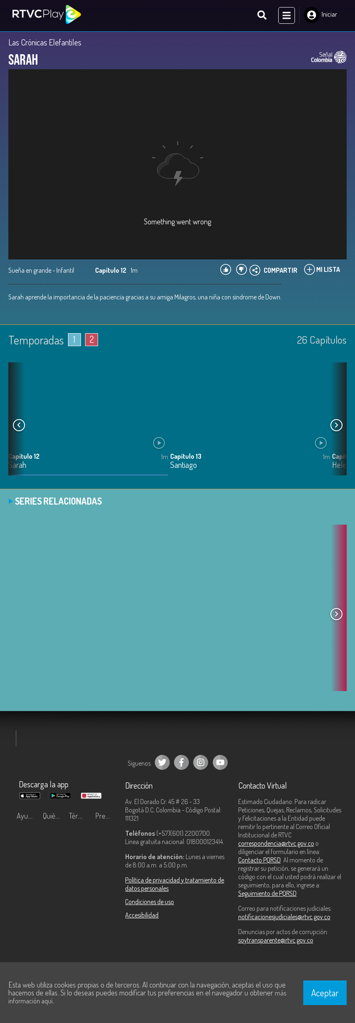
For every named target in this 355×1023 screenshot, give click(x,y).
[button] (336, 425)
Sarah (17, 466)
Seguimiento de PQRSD (267, 894)
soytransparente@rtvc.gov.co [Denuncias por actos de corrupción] (275, 940)
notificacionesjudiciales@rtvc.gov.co (284, 917)
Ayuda (26, 816)
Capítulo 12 (24, 457)
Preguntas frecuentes (106, 816)
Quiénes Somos (54, 816)
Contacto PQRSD (259, 860)
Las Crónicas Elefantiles (44, 42)
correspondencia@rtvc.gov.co (276, 844)
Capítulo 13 (185, 457)
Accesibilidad (142, 915)
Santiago (183, 466)
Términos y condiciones (80, 816)
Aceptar (325, 992)
